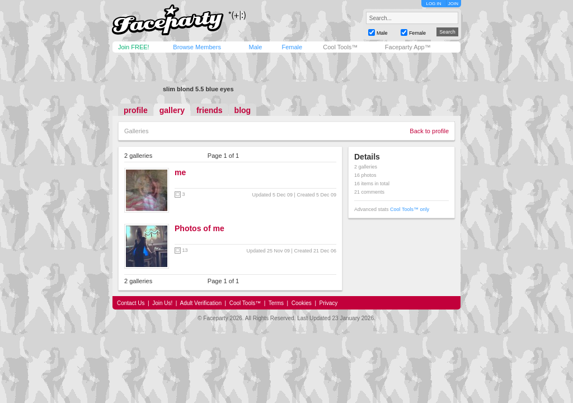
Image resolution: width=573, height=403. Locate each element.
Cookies (302, 303)
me (180, 172)
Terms (276, 303)
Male (255, 47)
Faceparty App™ (408, 47)
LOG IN (433, 3)
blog (242, 110)
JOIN (453, 3)
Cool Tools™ (340, 47)
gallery (172, 110)
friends (209, 110)
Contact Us (130, 303)
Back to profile (429, 131)
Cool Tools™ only (409, 209)
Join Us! (162, 303)
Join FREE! (133, 47)
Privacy (329, 303)
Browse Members (197, 47)
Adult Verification (201, 303)
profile (136, 110)
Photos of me (199, 228)
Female (291, 47)
